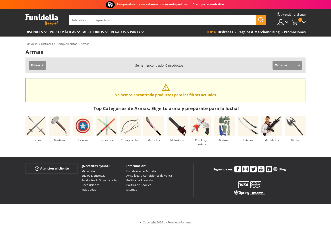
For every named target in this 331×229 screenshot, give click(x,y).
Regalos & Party (125, 32)
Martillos (59, 140)
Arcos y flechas (130, 140)
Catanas (248, 140)
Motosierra (177, 140)
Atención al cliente (52, 168)
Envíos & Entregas (93, 176)
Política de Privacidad (140, 180)
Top (209, 32)
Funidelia (31, 44)
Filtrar (35, 65)
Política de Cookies (138, 185)
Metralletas (271, 140)
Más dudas (88, 190)
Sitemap (131, 190)
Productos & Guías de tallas (99, 180)
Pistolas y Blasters (201, 142)
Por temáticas (63, 32)
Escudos (83, 140)
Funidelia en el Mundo (141, 171)
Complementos (67, 44)
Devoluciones (90, 185)
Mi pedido (88, 171)
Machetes (154, 140)
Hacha (295, 140)
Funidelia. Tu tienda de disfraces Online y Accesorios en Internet (41, 20)
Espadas (36, 140)
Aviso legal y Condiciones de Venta (149, 176)
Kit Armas (225, 140)
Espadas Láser (107, 140)
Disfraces (34, 32)
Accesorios (93, 32)
